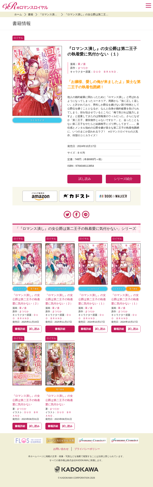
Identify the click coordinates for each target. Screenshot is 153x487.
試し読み (85, 179)
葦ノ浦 (81, 64)
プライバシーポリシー (87, 448)
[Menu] (148, 5)
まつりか (83, 67)
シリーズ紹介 (123, 179)
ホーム (18, 14)
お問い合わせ (61, 448)
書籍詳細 (20, 328)
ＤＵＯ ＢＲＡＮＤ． (106, 71)
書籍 (30, 14)
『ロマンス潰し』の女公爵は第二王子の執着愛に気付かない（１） (103, 14)
